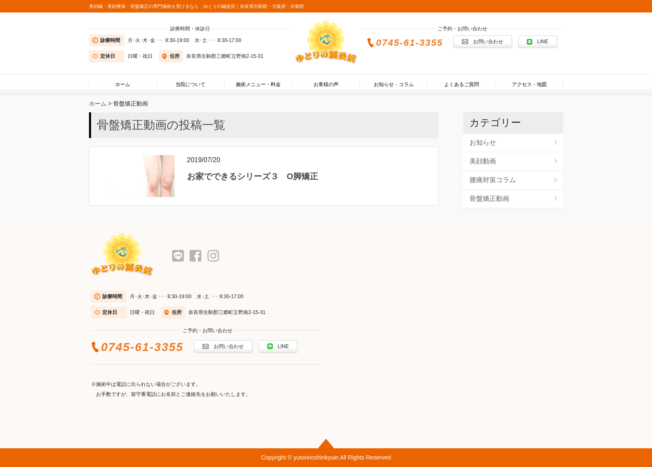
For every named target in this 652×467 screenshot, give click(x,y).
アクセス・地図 (529, 84)
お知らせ (482, 142)
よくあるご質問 (461, 84)
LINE (537, 41)
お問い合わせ (482, 41)
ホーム (122, 84)
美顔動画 (482, 161)
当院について (190, 84)
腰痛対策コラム (492, 179)
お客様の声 (326, 84)
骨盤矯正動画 (489, 198)
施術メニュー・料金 (258, 84)
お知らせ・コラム (394, 84)
